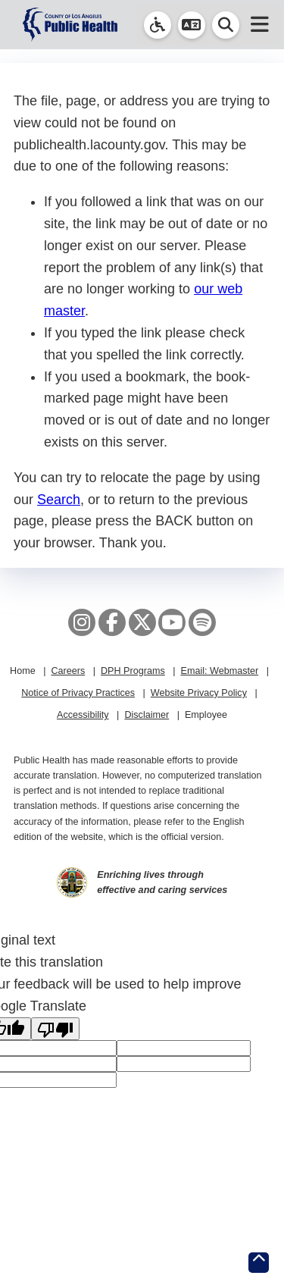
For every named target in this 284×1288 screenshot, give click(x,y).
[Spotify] (202, 622)
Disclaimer (146, 715)
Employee (206, 715)
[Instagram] (81, 622)
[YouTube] (172, 622)
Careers (68, 671)
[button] (191, 25)
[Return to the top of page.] (258, 1262)
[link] (157, 25)
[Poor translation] (55, 1028)
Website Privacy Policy (199, 693)
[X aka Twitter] (142, 622)
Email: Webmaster (219, 671)
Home (23, 671)
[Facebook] (112, 622)
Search (58, 499)
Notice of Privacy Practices (78, 693)
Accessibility (83, 715)
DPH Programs (133, 671)
